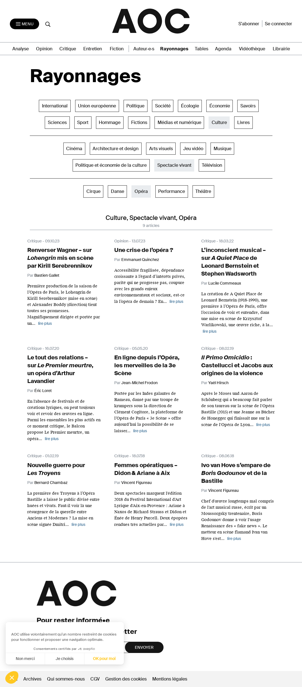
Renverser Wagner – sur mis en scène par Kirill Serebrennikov (60, 257)
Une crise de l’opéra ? (143, 250)
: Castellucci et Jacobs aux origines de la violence (237, 365)
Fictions (139, 122)
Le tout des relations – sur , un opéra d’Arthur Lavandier (60, 369)
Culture (219, 122)
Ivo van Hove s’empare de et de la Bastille (235, 473)
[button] (12, 677)
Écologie (190, 106)
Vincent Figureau (136, 482)
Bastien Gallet (46, 275)
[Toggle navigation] (24, 24)
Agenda (223, 49)
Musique (222, 149)
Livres (243, 122)
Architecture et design (115, 149)
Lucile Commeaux (224, 283)
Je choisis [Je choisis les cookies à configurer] (36, 658)
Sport (82, 122)
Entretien (92, 49)
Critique (67, 49)
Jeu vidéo (193, 149)
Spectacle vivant (174, 165)
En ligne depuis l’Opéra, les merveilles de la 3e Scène (147, 365)
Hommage (109, 122)
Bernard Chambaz (51, 482)
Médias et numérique (179, 122)
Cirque (93, 191)
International (55, 106)
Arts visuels (161, 149)
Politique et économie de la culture (111, 165)
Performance (171, 191)
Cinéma (74, 149)
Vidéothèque (252, 49)
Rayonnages (174, 49)
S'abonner (248, 24)
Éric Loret (43, 390)
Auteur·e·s (143, 49)
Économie (219, 106)
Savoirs (248, 106)
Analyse (20, 49)
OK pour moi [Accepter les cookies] (75, 658)
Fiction (117, 49)
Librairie (281, 49)
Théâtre (203, 191)
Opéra (141, 191)
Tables (201, 49)
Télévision (212, 165)
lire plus (176, 301)
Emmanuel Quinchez (140, 259)
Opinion (44, 49)
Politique (135, 106)
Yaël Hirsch (218, 382)
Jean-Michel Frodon (139, 382)
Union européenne (97, 106)
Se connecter (278, 24)
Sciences (57, 122)
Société (163, 106)
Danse (117, 191)
